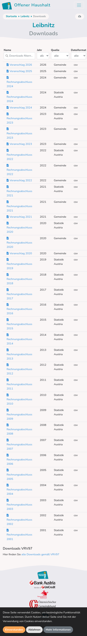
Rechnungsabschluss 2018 (19, 279)
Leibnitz (25, 16)
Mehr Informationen (58, 629)
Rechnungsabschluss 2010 (19, 399)
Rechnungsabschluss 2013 (19, 354)
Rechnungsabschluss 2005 (19, 474)
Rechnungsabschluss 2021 (19, 191)
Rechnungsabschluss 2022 (19, 154)
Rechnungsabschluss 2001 (19, 534)
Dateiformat (78, 53)
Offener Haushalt (26, 5)
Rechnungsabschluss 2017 (19, 294)
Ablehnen (34, 629)
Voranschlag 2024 (19, 107)
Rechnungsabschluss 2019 (19, 264)
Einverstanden (14, 629)
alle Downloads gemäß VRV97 (40, 554)
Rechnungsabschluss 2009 (19, 414)
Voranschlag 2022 (19, 180)
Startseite (11, 16)
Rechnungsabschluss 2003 (19, 504)
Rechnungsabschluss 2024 (19, 82)
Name (19, 53)
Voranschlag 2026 (19, 65)
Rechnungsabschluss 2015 (19, 324)
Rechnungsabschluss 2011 (19, 384)
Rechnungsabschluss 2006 (19, 459)
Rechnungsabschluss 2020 (19, 227)
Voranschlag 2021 (19, 217)
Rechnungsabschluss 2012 (19, 369)
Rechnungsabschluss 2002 (19, 519)
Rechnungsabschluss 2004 (19, 489)
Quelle (60, 53)
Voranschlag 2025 (19, 71)
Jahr (43, 53)
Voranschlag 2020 (19, 253)
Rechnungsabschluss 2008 (19, 429)
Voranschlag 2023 (19, 144)
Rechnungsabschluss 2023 (19, 118)
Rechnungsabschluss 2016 (19, 309)
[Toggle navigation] (79, 5)
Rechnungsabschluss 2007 (19, 444)
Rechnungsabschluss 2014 (19, 339)
